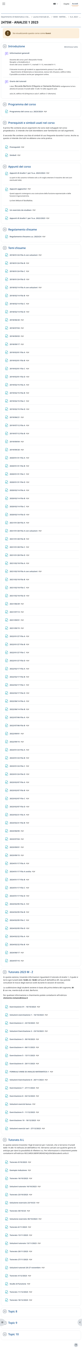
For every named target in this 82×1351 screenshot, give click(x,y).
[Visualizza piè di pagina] (76, 1345)
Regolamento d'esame (22, 229)
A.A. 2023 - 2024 (75, 17)
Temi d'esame (17, 248)
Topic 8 (12, 1311)
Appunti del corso (19, 166)
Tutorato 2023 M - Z (20, 972)
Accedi (75, 3)
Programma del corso (22, 104)
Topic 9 (12, 1322)
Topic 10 (13, 1334)
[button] (56, 4)
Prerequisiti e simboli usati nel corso (31, 122)
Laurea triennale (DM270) (42, 17)
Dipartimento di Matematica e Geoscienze (15, 17)
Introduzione (16, 46)
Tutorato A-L (16, 1139)
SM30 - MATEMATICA (60, 17)
